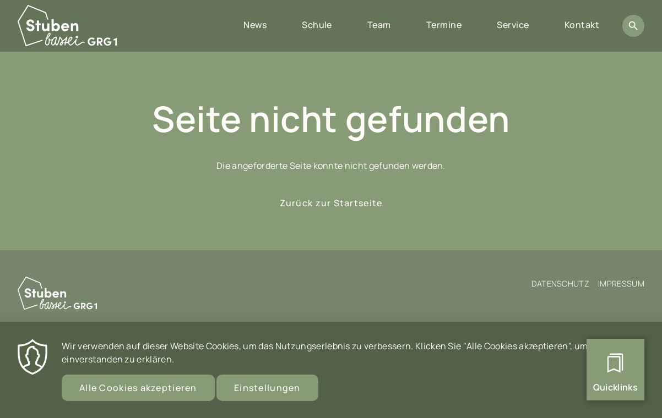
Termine (444, 25)
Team (379, 25)
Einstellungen (267, 394)
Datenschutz (560, 283)
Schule (317, 25)
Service (513, 25)
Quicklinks (615, 387)
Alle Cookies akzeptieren (138, 394)
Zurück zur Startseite (331, 203)
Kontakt (582, 25)
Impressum (621, 283)
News (255, 25)
